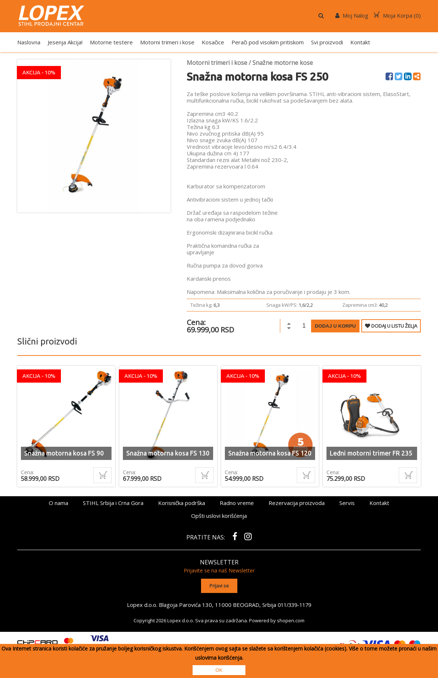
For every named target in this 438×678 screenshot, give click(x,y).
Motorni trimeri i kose (167, 42)
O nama (58, 502)
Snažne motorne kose (282, 63)
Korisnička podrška (181, 502)
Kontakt (360, 42)
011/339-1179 (294, 604)
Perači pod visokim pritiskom (267, 42)
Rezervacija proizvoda (297, 502)
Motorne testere (111, 42)
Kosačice (213, 42)
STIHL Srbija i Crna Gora (113, 502)
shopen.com (290, 619)
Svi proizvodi (327, 42)
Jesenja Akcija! (65, 42)
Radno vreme (237, 502)
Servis (347, 502)
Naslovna (28, 42)
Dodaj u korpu (335, 326)
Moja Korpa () (397, 15)
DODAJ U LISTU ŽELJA (391, 326)
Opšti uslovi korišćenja (219, 515)
